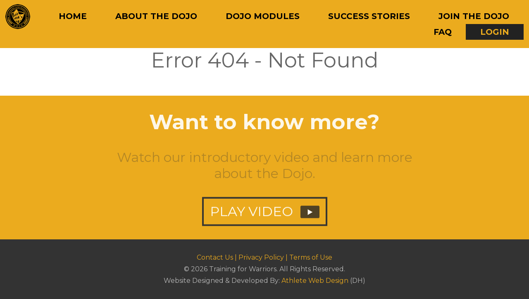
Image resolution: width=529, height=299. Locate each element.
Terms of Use (310, 257)
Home (73, 16)
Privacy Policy (261, 257)
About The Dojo (156, 16)
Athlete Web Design (314, 281)
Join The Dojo (473, 16)
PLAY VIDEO (264, 215)
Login (494, 32)
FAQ (443, 32)
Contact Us (215, 257)
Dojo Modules (263, 16)
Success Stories (369, 16)
